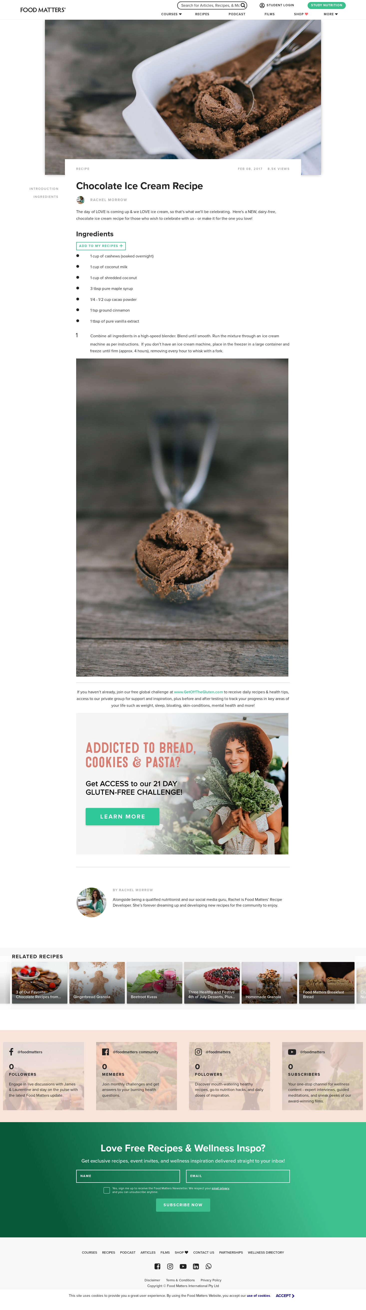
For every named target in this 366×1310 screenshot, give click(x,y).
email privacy (220, 1188)
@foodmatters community (135, 1052)
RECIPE (83, 169)
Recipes (202, 14)
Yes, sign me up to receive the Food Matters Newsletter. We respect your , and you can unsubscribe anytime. (171, 1190)
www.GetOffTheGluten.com (199, 692)
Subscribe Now (183, 1204)
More (329, 14)
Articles (148, 1253)
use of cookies (258, 1296)
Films (270, 14)
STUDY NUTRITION (326, 5)
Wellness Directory (266, 1253)
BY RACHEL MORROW (133, 890)
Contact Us (203, 1253)
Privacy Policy (211, 1280)
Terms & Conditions (180, 1280)
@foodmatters (29, 1052)
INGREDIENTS (46, 197)
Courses (169, 14)
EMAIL (196, 1176)
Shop (301, 14)
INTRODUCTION (44, 189)
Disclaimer (152, 1280)
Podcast (237, 14)
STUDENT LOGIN (276, 5)
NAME (85, 1176)
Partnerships (231, 1253)
